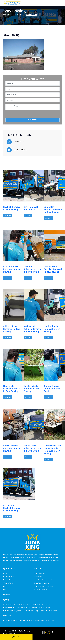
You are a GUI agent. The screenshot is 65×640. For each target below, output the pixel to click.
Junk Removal (38, 577)
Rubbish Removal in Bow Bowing (12, 208)
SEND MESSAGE (20, 150)
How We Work (7, 580)
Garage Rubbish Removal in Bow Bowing (52, 388)
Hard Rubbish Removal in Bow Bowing (52, 329)
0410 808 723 (19, 142)
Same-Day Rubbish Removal (43, 580)
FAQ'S (5, 586)
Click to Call (16, 637)
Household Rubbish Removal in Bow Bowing (12, 388)
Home (6, 14)
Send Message (49, 637)
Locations (17, 14)
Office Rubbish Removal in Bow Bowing (11, 448)
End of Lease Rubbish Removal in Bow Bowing (32, 448)
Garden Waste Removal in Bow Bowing (32, 388)
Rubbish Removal (8, 577)
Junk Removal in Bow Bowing (32, 208)
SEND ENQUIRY (32, 120)
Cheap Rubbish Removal (41, 583)
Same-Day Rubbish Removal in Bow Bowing (53, 209)
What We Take (8, 583)
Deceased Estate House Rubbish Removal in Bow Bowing (52, 449)
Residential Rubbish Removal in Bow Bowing (32, 329)
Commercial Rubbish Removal (43, 586)
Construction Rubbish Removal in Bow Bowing (53, 269)
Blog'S (5, 589)
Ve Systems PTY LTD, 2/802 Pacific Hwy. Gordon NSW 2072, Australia (30, 611)
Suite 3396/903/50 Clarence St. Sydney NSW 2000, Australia (26, 604)
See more (8, 215)
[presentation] (19, 114)
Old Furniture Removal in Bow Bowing (11, 329)
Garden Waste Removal (41, 589)
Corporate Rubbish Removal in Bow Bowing (12, 508)
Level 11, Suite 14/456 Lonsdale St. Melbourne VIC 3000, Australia (28, 620)
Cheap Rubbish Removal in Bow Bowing (11, 269)
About (5, 573)
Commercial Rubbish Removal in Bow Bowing (32, 269)
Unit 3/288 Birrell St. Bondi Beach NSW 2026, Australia (26, 607)
